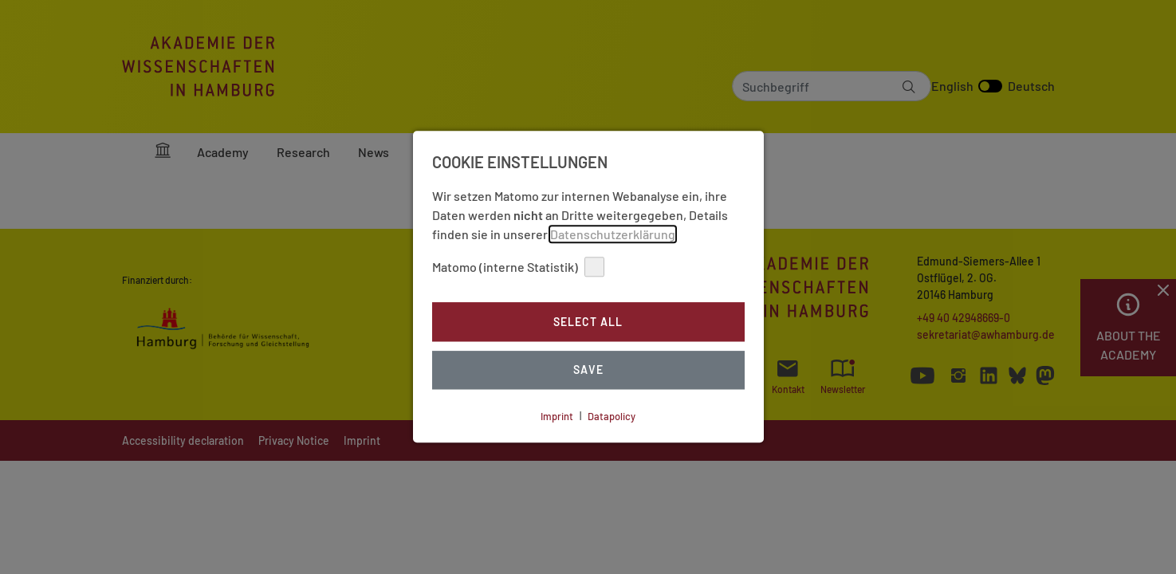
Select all (588, 321)
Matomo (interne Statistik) (518, 267)
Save (588, 370)
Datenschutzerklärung (612, 234)
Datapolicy (611, 416)
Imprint (557, 416)
